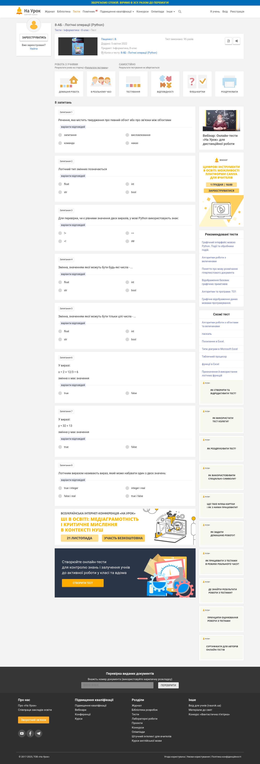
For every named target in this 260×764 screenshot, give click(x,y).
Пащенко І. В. (109, 39)
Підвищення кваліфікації (117, 11)
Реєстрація (237, 11)
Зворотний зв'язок (33, 720)
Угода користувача (174, 756)
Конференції (83, 714)
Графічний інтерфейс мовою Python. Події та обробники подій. (218, 246)
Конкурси (142, 11)
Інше (170, 11)
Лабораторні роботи (144, 718)
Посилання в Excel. (213, 341)
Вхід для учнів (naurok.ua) (205, 705)
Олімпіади (138, 732)
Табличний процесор (214, 356)
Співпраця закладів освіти (35, 709)
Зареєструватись (34, 37)
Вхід (225, 11)
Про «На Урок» (27, 705)
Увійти (34, 48)
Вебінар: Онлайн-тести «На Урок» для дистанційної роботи (220, 140)
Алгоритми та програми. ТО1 (219, 291)
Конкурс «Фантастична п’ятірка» (209, 714)
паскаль (207, 333)
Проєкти (137, 723)
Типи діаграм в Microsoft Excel (220, 349)
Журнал (50, 11)
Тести (76, 11)
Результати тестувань (96, 67)
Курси (78, 718)
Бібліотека (63, 11)
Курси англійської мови (147, 740)
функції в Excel (210, 364)
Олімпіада (157, 11)
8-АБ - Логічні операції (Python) (139, 52)
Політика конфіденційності (226, 756)
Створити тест (83, 583)
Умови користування (198, 756)
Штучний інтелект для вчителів (151, 736)
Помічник (90, 11)
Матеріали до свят (200, 709)
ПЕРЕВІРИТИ (168, 685)
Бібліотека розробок (145, 709)
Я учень (215, 11)
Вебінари (80, 709)
